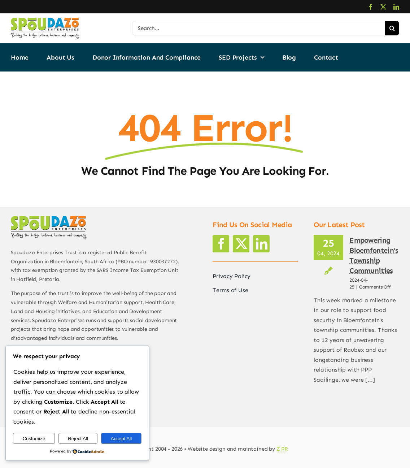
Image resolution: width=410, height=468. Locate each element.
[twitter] (383, 7)
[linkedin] (396, 7)
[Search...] (258, 28)
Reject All (78, 438)
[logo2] (45, 20)
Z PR (282, 449)
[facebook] (371, 7)
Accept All (121, 438)
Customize (33, 438)
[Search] (392, 28)
